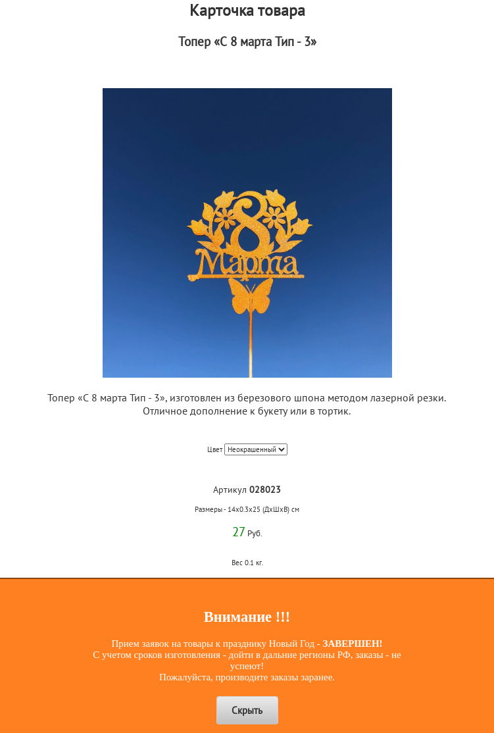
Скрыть (247, 710)
